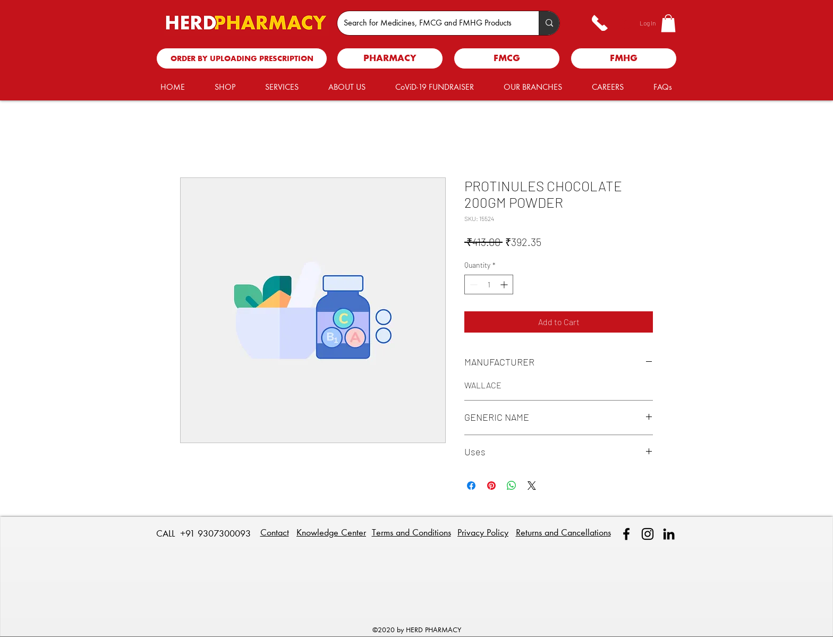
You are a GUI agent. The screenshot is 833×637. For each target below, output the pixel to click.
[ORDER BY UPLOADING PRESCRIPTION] (241, 58)
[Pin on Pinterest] (491, 485)
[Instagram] (648, 534)
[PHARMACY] (390, 58)
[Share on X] (531, 485)
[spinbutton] (488, 284)
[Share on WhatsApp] (511, 485)
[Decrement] (472, 284)
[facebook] (626, 534)
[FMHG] (624, 58)
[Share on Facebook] (471, 485)
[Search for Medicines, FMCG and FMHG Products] (430, 23)
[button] (668, 23)
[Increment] (505, 284)
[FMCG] (507, 58)
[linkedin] (669, 534)
